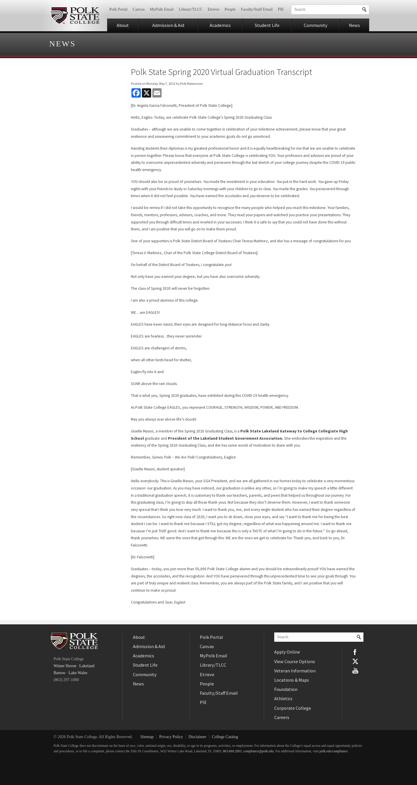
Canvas (139, 9)
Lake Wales (78, 673)
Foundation (285, 689)
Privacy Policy (171, 737)
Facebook (355, 652)
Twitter (355, 661)
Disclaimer (197, 737)
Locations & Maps (291, 680)
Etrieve (213, 9)
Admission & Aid (168, 25)
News (354, 25)
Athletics (283, 698)
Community (316, 25)
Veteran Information (295, 671)
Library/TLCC (190, 9)
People (230, 9)
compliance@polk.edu (258, 751)
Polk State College (74, 15)
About (123, 25)
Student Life (267, 25)
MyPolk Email (161, 9)
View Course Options (294, 661)
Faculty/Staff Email (257, 9)
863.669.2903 (232, 751)
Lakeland (86, 666)
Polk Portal (118, 9)
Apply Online (287, 652)
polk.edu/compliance (333, 751)
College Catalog (225, 737)
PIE (281, 9)
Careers (281, 717)
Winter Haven (65, 666)
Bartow (59, 673)
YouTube (355, 670)
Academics (220, 25)
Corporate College (292, 708)
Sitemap (147, 737)
